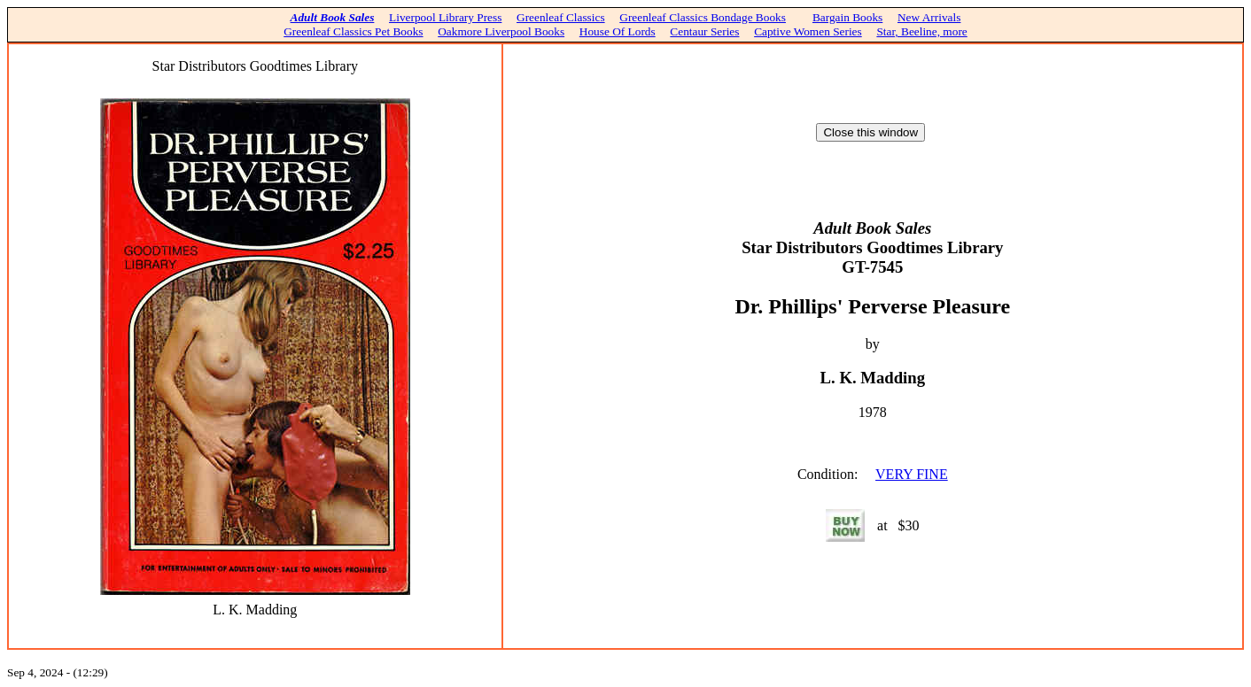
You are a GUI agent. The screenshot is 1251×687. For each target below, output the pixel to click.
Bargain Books (847, 17)
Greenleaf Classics (561, 17)
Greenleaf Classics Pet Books (353, 31)
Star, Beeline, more (921, 31)
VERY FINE (911, 474)
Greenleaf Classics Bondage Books (702, 17)
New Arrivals (928, 17)
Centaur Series (704, 31)
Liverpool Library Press (445, 17)
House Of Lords (617, 31)
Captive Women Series (808, 31)
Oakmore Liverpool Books (501, 31)
